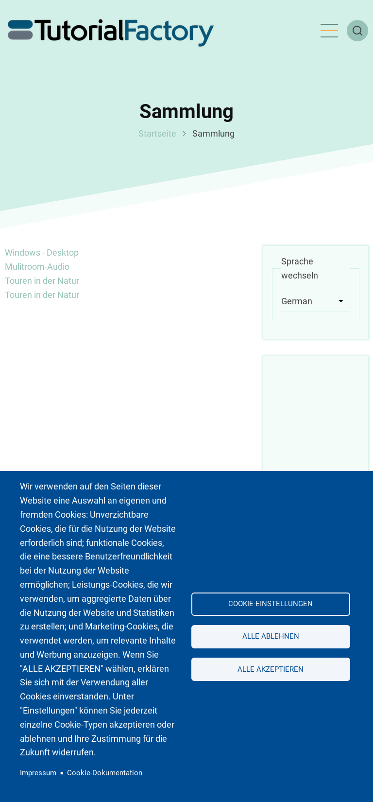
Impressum (38, 772)
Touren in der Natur (42, 281)
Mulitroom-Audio (37, 267)
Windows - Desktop (42, 252)
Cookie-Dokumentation (104, 772)
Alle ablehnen (270, 636)
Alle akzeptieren (270, 669)
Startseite (157, 133)
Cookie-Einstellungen (270, 603)
